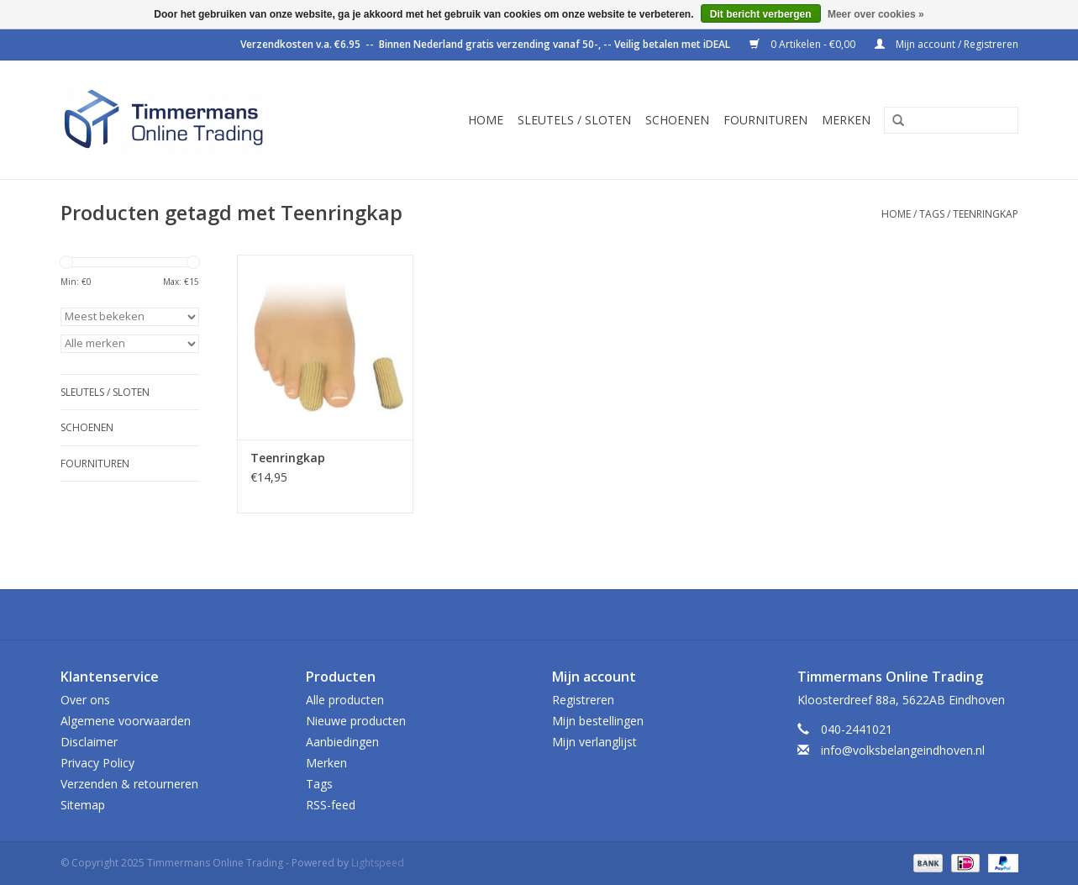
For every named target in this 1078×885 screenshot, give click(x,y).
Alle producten (345, 700)
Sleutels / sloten (574, 120)
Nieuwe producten (356, 721)
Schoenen (677, 120)
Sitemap (82, 805)
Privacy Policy (97, 763)
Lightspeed (377, 863)
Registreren (583, 700)
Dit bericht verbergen (761, 14)
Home (485, 120)
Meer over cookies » (876, 14)
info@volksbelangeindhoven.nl (903, 750)
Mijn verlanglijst (594, 742)
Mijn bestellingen (598, 721)
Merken (846, 120)
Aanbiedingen (342, 742)
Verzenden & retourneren (129, 784)
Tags (931, 214)
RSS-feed (330, 805)
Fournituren (765, 120)
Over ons (85, 700)
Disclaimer (89, 742)
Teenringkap (985, 214)
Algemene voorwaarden (125, 721)
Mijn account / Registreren (946, 44)
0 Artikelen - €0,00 (803, 44)
